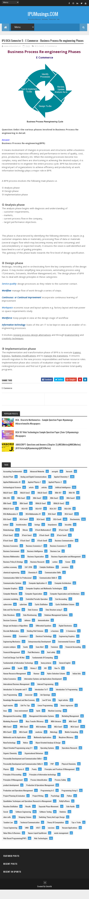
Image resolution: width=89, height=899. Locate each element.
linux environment (21, 720)
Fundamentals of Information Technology (18, 672)
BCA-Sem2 (69, 523)
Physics (6, 778)
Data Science (33, 619)
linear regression (67, 714)
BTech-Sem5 (62, 544)
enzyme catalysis (9, 656)
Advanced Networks (37, 480)
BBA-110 (72, 502)
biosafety (68, 534)
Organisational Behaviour (34, 762)
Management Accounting (12, 725)
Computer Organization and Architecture (64, 603)
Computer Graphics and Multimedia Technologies (44, 597)
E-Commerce (51, 55)
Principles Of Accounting (12, 783)
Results (28, 815)
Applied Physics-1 (34, 491)
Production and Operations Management (18, 799)
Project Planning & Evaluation (14, 805)
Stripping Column (25, 826)
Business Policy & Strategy (13, 571)
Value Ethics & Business (11, 842)
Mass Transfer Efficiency (34, 730)
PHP (52, 773)
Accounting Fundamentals (12, 480)
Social (5, 821)
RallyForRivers (64, 810)
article (31, 496)
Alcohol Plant (8, 486)
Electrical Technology (44, 645)
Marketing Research (10, 730)
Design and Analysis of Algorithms (15, 635)
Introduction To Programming (66, 698)
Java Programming (10, 704)
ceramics (65, 576)
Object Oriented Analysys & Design (48, 752)
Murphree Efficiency (66, 746)
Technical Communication (30, 831)
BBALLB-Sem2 (59, 512)
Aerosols (69, 480)
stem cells (7, 826)
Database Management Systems (56, 624)
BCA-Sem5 (39, 55)
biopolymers (52, 534)
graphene (6, 677)
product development (11, 794)
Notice (25, 752)
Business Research (37, 571)
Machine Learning (54, 720)
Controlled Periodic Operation (37, 608)
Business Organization (36, 565)
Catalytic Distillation (47, 576)
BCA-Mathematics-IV (33, 523)
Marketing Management (70, 725)
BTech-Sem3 (27, 544)
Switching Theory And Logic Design (52, 826)
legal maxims (8, 714)
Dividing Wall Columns (35, 640)
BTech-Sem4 (44, 544)
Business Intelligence (35, 560)
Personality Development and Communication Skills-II (23, 773)
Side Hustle (70, 815)
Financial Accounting (73, 656)
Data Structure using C (54, 619)
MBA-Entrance (56, 730)
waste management (61, 842)
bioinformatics (21, 534)
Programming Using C (70, 799)
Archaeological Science (12, 496)
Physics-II (20, 778)
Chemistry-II (32, 581)
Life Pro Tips (25, 714)
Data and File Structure (11, 619)
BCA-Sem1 (52, 523)
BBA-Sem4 (71, 507)
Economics (7, 645)
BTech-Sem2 (8, 544)
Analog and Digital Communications (34, 486)
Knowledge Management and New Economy (19, 709)
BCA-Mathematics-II (10, 523)
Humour (36, 682)
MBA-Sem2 (7, 736)
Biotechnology (8, 539)
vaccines (51, 837)
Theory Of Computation (55, 831)
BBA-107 (58, 502)
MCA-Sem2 (75, 736)
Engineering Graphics (67, 645)
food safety (51, 661)
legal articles (63, 709)
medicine (38, 741)
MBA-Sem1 (73, 730)
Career (67, 571)
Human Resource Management (14, 682)
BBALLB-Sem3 (8, 518)
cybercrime (7, 613)
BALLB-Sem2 (25, 502)
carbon (55, 571)
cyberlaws (23, 613)
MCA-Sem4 (7, 741)
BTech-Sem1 (63, 539)
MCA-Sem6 (23, 741)
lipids (38, 720)
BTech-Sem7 (25, 549)
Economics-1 (23, 645)
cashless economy (10, 576)
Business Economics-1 (34, 555)
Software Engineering (23, 821)
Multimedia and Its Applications (14, 746)
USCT (38, 837)
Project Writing (38, 805)
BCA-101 (25, 518)
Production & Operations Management (40, 794)
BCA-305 (67, 518)
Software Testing (46, 821)
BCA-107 (39, 518)
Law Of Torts (46, 709)
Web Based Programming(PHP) (14, 847)
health (20, 677)
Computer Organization (33, 603)
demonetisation (43, 629)
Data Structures (9, 624)
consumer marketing (10, 608)
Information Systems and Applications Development (43, 688)
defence (27, 629)
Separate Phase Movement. (49, 815)
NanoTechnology (9, 752)
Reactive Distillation (10, 815)
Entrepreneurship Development (39, 651)
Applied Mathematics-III (11, 491)
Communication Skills (53, 581)
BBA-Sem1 (21, 507)
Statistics (62, 821)
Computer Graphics (10, 597)
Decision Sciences (10, 629)
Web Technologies (41, 847)
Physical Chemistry (69, 773)
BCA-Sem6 (57, 528)
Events (25, 656)
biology (37, 534)
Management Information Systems (41, 725)
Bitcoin (25, 539)
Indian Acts (77, 682)
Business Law (55, 560)
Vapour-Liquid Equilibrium (37, 842)
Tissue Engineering (10, 837)
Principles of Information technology (42, 783)
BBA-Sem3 (54, 507)
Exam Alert (39, 656)
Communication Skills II (48, 587)
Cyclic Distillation (41, 613)
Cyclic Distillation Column (65, 613)
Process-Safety (60, 789)
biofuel (5, 534)
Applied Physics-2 (55, 491)
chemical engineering (11, 581)
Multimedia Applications (42, 746)
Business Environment (11, 560)
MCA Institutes (41, 736)
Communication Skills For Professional (17, 587)
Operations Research (69, 757)
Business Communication (64, 549)
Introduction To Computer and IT (15, 698)
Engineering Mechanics (11, 651)
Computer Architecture (63, 592)
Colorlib (49, 895)
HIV (45, 677)
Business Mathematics (11, 565)
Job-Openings (45, 704)
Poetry (34, 778)
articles (44, 496)
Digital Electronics (65, 635)
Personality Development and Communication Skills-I (22, 768)
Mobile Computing (71, 741)
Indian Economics (9, 688)
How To (57, 677)
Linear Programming (45, 714)
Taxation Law (8, 831)
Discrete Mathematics (11, 640)
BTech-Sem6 (8, 549)
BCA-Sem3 (7, 528)
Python (69, 805)
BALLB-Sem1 (7, 502)
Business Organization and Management (66, 565)
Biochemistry (75, 528)
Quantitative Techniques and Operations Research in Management (27, 810)
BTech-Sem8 (42, 549)
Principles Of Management (13, 789)
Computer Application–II (38, 592)
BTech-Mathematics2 (43, 539)
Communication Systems (12, 592)
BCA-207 (53, 518)
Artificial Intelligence (63, 496)
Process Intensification (39, 789)
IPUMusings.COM (43, 13)
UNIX (27, 837)
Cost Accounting (61, 608)
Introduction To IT (41, 698)
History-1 (33, 677)
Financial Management (11, 661)
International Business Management (16, 693)
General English (65, 672)
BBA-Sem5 (7, 512)
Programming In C (47, 799)
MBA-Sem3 (24, 736)
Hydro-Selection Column (56, 682)
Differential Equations (43, 635)
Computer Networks (10, 603)
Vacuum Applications (69, 837)
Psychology (55, 805)
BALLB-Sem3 (42, 502)
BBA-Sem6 (24, 512)
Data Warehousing (30, 624)
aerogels (55, 480)
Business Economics (10, 555)
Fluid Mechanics (34, 661)
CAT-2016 (28, 576)
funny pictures (46, 672)
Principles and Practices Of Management (59, 778)
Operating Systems (47, 757)
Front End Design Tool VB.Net (13, 666)
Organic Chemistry (10, 762)
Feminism (54, 656)
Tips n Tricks (76, 831)
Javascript (28, 704)
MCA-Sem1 (58, 736)
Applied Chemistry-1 (61, 486)
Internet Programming (45, 693)
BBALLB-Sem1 (41, 512)
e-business (55, 640)
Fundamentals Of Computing (42, 666)
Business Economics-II (58, 555)
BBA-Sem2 (37, 507)
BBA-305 (6, 507)
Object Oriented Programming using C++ (18, 757)
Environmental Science (66, 651)
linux (5, 720)
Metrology (53, 741)
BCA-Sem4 (24, 528)
